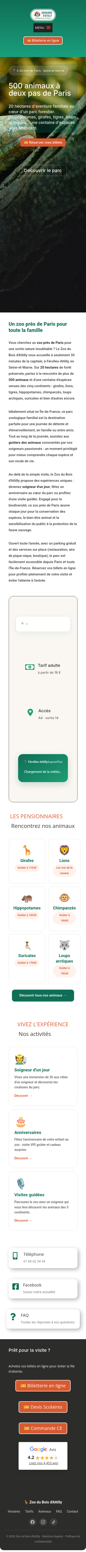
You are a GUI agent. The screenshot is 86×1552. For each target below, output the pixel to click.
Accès (44, 710)
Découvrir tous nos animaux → (43, 995)
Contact (72, 1511)
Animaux (44, 1511)
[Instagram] (43, 1522)
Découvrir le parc (43, 170)
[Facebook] (32, 1522)
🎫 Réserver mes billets (43, 142)
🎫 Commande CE (43, 1428)
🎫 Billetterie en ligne (43, 40)
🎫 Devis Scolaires (43, 1407)
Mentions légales (52, 1536)
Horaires (14, 1511)
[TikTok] (54, 1522)
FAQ (25, 1315)
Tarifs (29, 1511)
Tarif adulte (49, 665)
